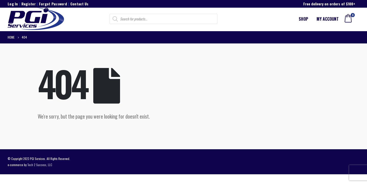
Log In (13, 3)
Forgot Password (53, 3)
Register (28, 3)
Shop (303, 19)
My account (328, 19)
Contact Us (79, 3)
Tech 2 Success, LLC (39, 165)
